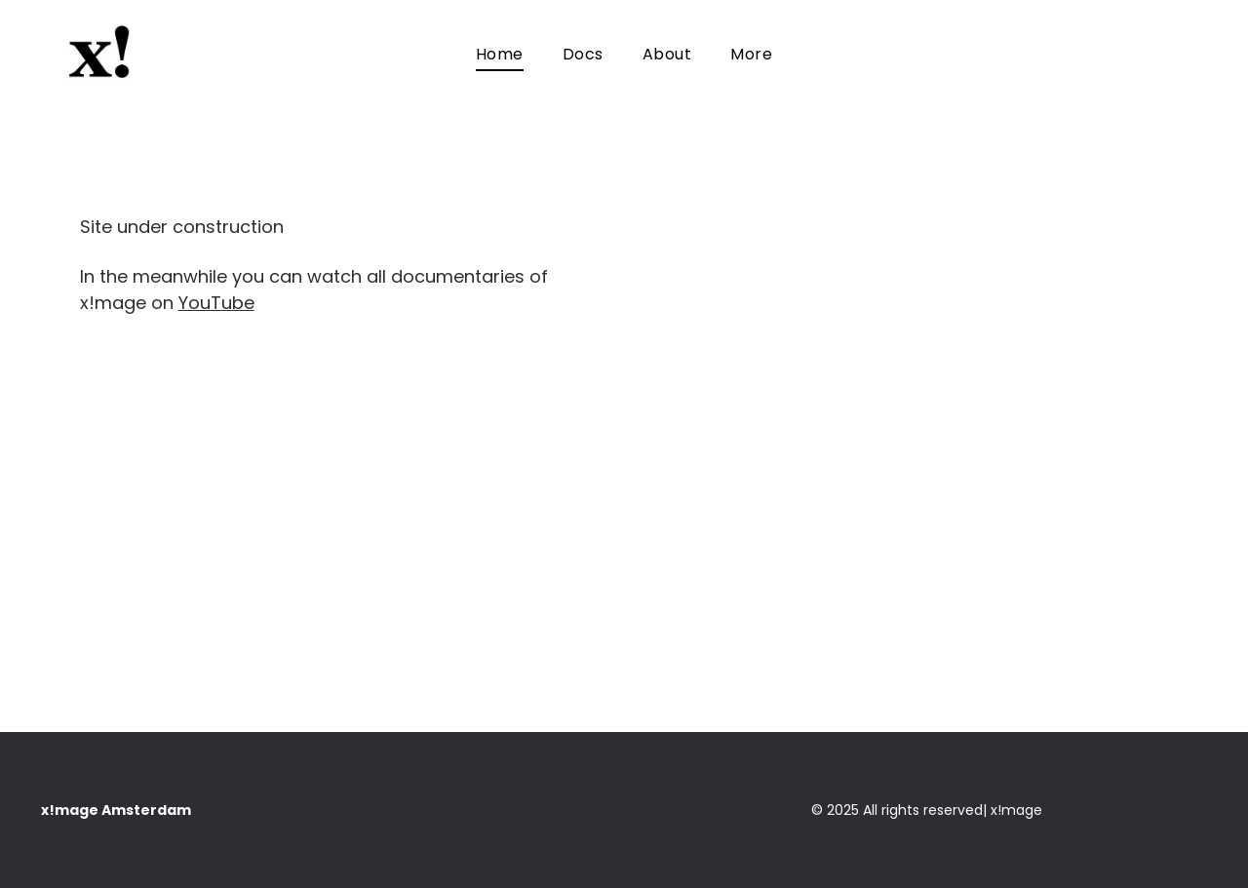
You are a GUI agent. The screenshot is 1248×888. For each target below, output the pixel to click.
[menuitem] (499, 54)
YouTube (216, 302)
